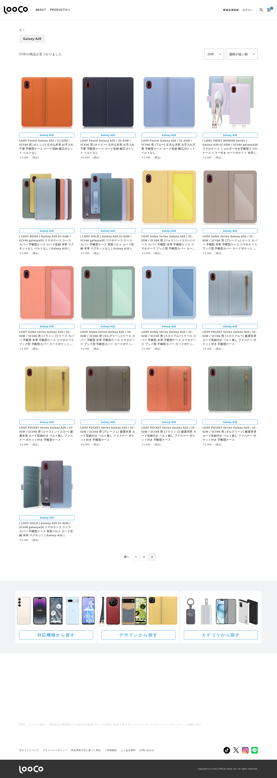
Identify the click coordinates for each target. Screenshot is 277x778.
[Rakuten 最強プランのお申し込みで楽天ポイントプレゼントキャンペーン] (138, 697)
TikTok (227, 750)
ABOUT (41, 9)
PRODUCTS (58, 9)
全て (22, 30)
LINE (254, 750)
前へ (126, 556)
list (70, 10)
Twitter (236, 750)
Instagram (245, 750)
